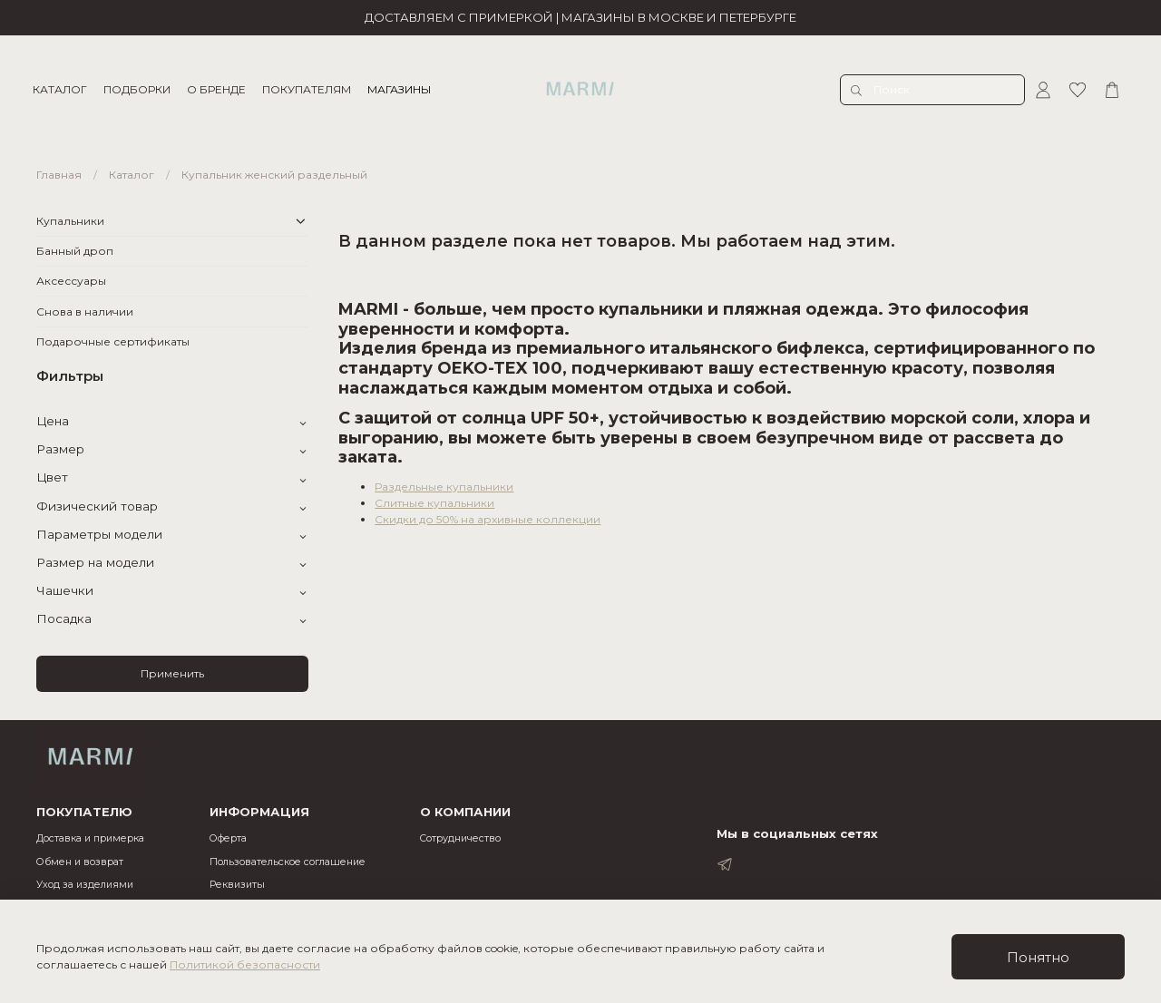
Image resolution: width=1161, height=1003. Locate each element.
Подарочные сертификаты (113, 341)
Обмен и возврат (79, 862)
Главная (59, 174)
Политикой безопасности (245, 964)
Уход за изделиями (84, 885)
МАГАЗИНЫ (402, 89)
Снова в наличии (84, 311)
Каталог (131, 174)
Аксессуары (71, 280)
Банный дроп (74, 251)
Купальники (70, 221)
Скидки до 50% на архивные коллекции (487, 519)
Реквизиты (237, 885)
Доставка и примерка (90, 838)
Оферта (228, 838)
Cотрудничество (460, 838)
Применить (172, 673)
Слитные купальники (434, 503)
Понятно (1038, 957)
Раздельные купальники (444, 486)
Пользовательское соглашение (288, 862)
